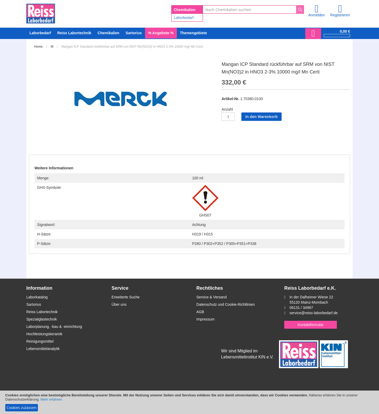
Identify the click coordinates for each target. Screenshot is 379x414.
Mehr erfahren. (52, 399)
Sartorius (33, 304)
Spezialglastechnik (41, 319)
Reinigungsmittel (40, 341)
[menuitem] (40, 33)
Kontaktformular (311, 325)
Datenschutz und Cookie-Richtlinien (225, 304)
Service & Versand (211, 297)
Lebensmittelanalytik (43, 349)
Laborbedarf (184, 18)
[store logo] (40, 12)
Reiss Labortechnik (42, 312)
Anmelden (316, 15)
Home (38, 46)
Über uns (119, 304)
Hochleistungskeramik (44, 334)
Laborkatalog (37, 297)
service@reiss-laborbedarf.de (314, 313)
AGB (200, 312)
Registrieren (340, 15)
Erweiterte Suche (126, 297)
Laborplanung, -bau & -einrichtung (54, 326)
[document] (189, 402)
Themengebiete (193, 33)
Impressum (205, 319)
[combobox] (253, 9)
